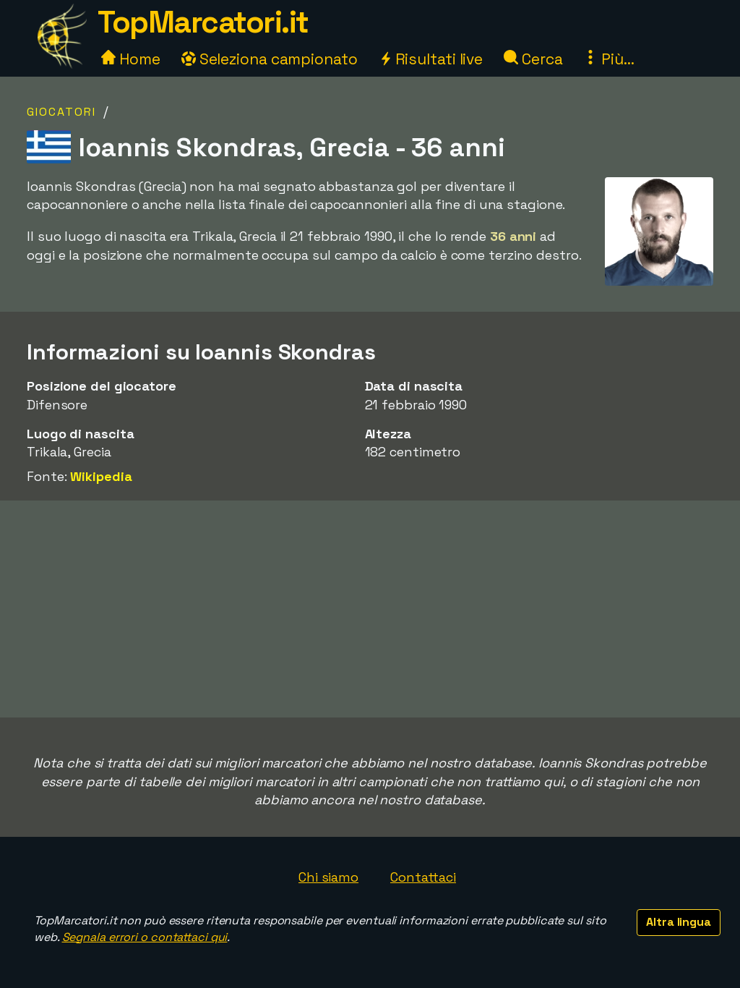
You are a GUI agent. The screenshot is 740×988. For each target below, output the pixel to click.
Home (130, 59)
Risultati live (431, 59)
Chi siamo (328, 877)
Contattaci (423, 877)
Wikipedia (101, 476)
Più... (608, 59)
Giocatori (61, 111)
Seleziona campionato (269, 59)
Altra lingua (678, 921)
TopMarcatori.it (203, 22)
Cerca (533, 59)
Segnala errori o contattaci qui (145, 937)
